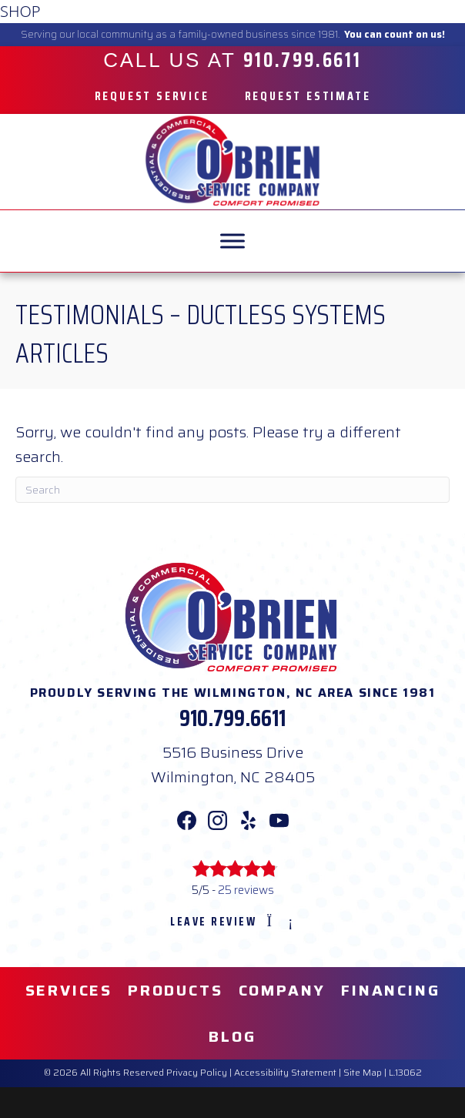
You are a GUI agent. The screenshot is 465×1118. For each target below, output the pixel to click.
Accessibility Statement (285, 1072)
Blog (232, 1036)
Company (282, 990)
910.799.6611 (232, 718)
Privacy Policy (196, 1072)
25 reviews (246, 890)
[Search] (232, 490)
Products (175, 990)
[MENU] (232, 240)
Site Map (362, 1072)
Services (68, 990)
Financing (390, 990)
